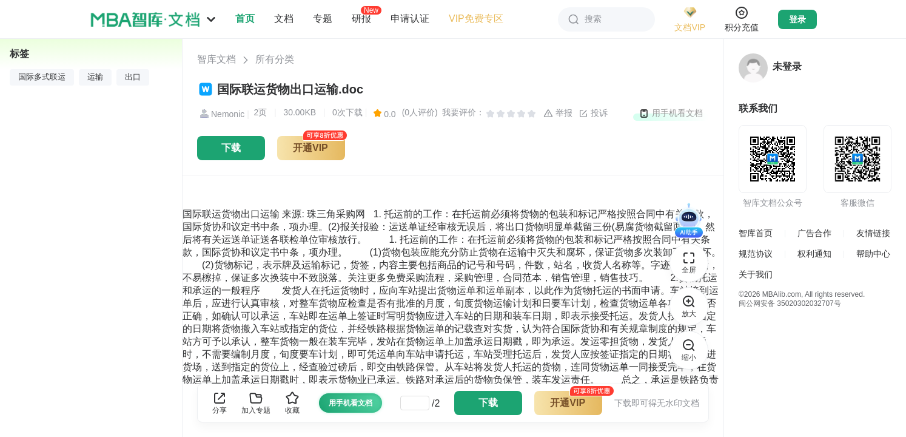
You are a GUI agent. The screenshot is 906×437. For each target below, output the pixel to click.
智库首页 (756, 233)
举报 (557, 113)
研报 (361, 18)
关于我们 (756, 274)
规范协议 (756, 254)
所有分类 (274, 59)
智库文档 (216, 59)
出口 (133, 77)
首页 (245, 18)
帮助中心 (873, 254)
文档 (284, 18)
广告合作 (814, 233)
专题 (322, 18)
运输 (95, 77)
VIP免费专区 (476, 18)
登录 (797, 19)
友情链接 (873, 233)
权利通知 (814, 254)
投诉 (593, 113)
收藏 (292, 403)
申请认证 (410, 18)
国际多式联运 (41, 77)
